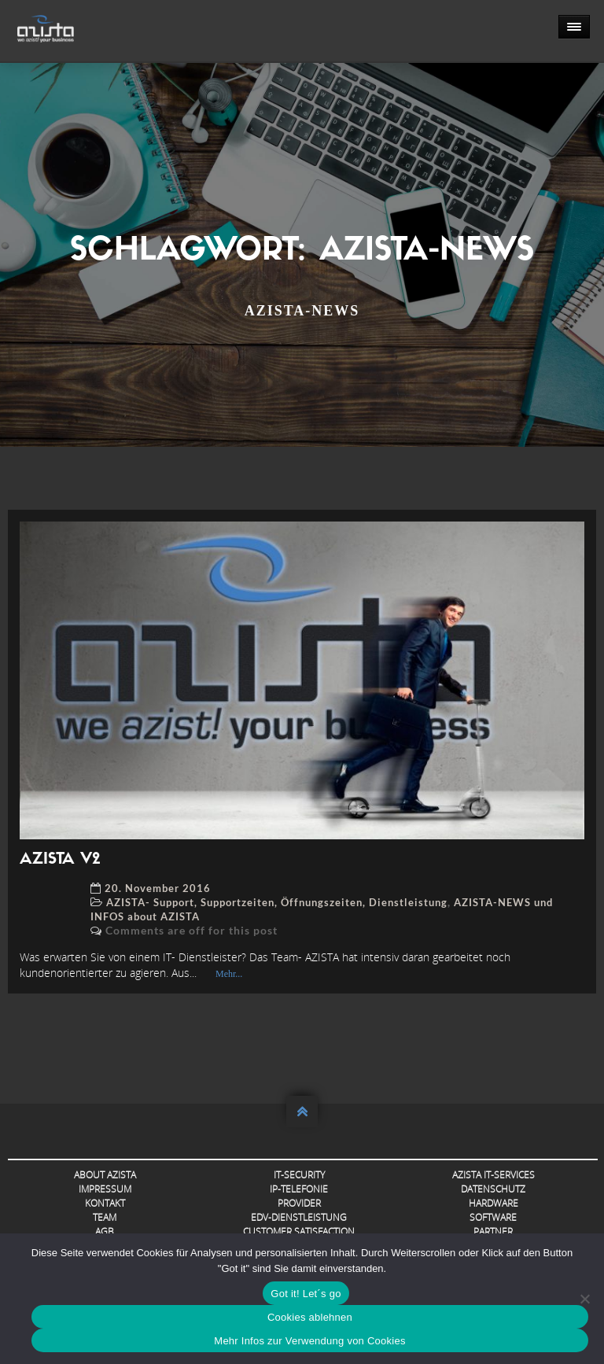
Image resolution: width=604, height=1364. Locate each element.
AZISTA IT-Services (493, 1175)
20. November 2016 (158, 888)
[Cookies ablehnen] (584, 1299)
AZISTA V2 (60, 860)
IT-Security (299, 1175)
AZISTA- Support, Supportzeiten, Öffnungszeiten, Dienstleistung (276, 902)
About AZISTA (105, 1175)
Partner (493, 1231)
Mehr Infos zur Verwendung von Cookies (309, 1341)
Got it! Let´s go (306, 1293)
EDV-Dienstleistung (299, 1217)
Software (493, 1217)
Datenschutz (493, 1189)
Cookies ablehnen (309, 1317)
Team (104, 1217)
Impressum (105, 1189)
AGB (104, 1231)
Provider (299, 1203)
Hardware (493, 1203)
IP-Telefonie (299, 1189)
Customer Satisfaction (299, 1231)
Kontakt (105, 1203)
